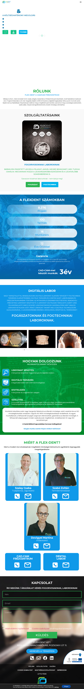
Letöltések (42, 674)
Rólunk (31, 666)
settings (56, 687)
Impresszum (62, 670)
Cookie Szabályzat (25, 670)
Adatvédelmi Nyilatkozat (45, 670)
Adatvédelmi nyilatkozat (17, 628)
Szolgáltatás (41, 666)
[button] (80, 2)
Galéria (52, 666)
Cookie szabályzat (41, 628)
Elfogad (66, 686)
